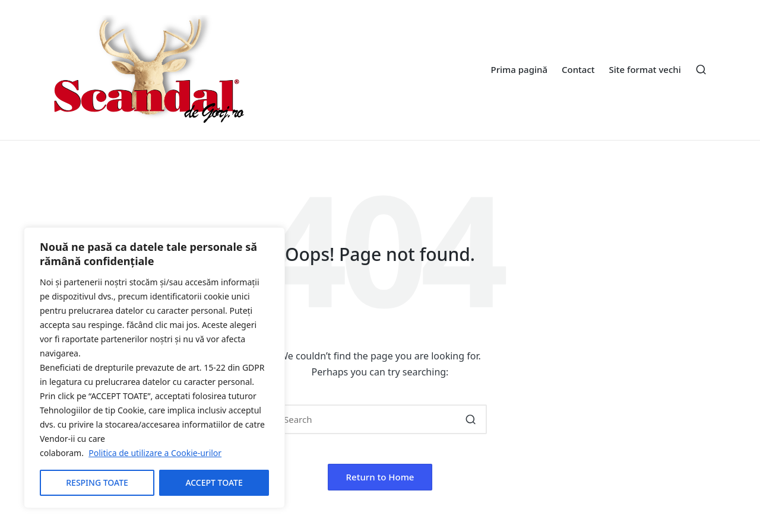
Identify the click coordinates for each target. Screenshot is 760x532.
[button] (470, 419)
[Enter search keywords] (380, 419)
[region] (154, 367)
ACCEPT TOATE (213, 482)
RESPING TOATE (97, 482)
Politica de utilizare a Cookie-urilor (154, 452)
